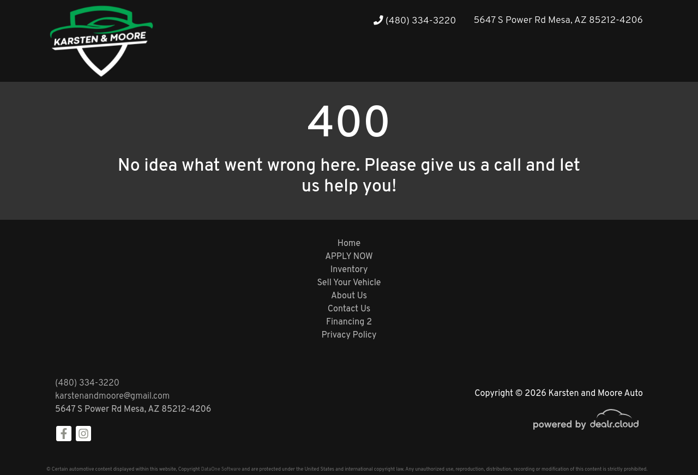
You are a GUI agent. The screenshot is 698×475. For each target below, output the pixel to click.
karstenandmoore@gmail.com (112, 396)
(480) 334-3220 (415, 21)
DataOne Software (220, 469)
